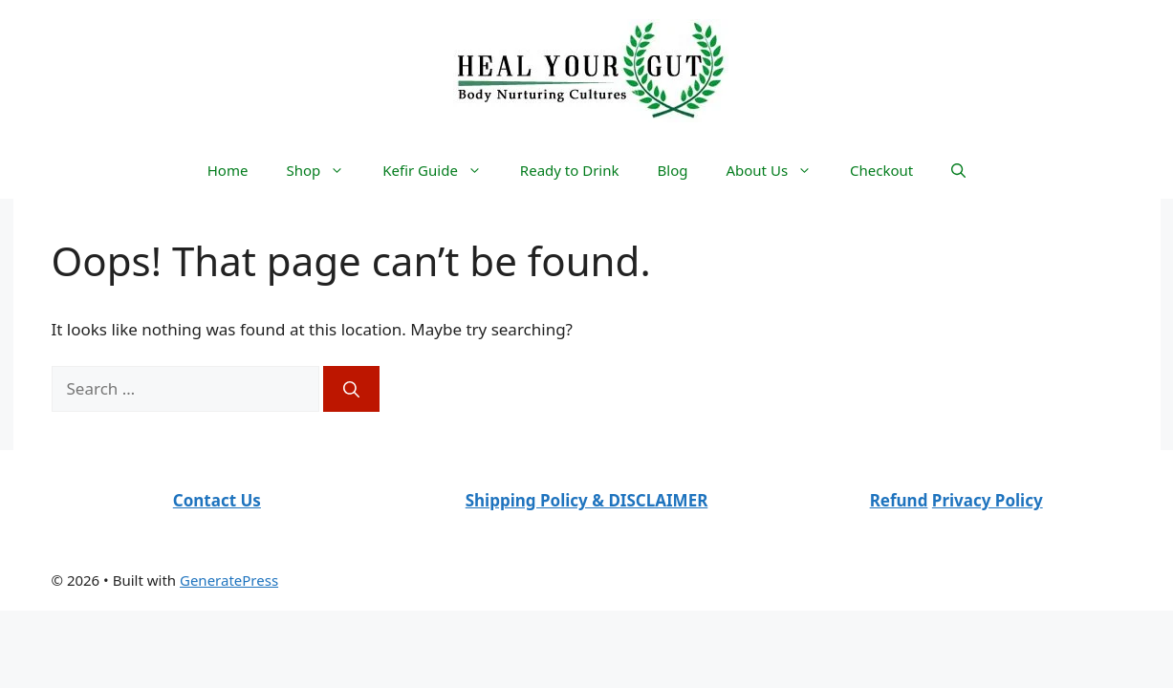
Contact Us (217, 500)
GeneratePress (229, 580)
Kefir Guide (441, 170)
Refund (899, 500)
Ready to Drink (569, 170)
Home (228, 170)
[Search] (351, 389)
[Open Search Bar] (958, 170)
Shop (324, 170)
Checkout (881, 170)
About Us (778, 170)
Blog (673, 170)
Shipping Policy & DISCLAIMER (587, 500)
